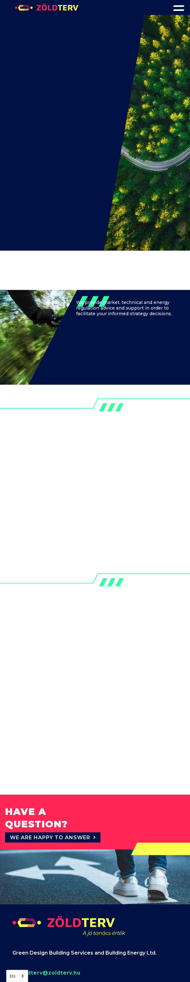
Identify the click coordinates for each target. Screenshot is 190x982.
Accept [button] (86, 967)
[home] (47, 5)
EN (12, 976)
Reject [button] (37, 967)
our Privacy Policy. (105, 951)
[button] (179, 7)
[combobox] (17, 976)
